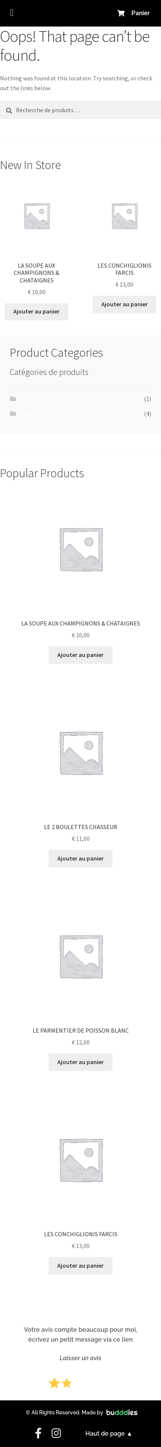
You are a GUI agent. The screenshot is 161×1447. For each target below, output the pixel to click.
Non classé (34, 399)
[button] (12, 13)
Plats (27, 413)
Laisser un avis (80, 1358)
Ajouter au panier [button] (36, 311)
